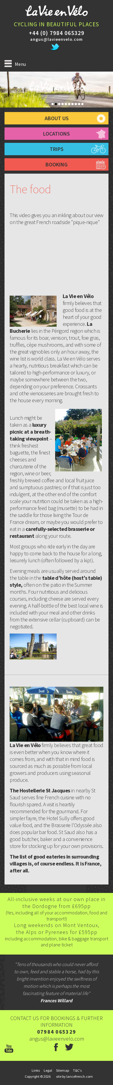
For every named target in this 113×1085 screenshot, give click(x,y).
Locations (56, 133)
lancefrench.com (79, 1076)
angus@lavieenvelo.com (56, 39)
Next (110, 92)
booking (56, 164)
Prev (2, 92)
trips (57, 149)
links (36, 1070)
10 (82, 104)
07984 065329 (56, 1031)
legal (48, 1070)
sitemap (62, 1070)
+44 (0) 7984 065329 (56, 33)
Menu (15, 63)
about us (57, 118)
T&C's (77, 1070)
